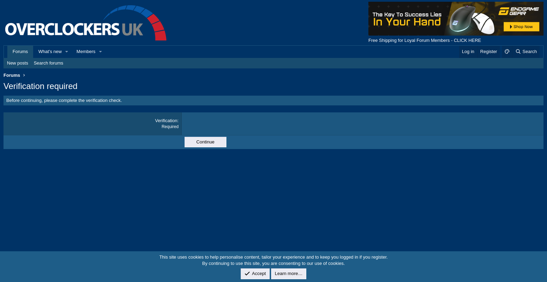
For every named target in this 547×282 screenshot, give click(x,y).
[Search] (526, 52)
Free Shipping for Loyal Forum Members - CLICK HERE (424, 40)
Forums (20, 51)
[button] (67, 52)
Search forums (48, 63)
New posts (17, 63)
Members (85, 51)
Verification (166, 120)
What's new (50, 51)
